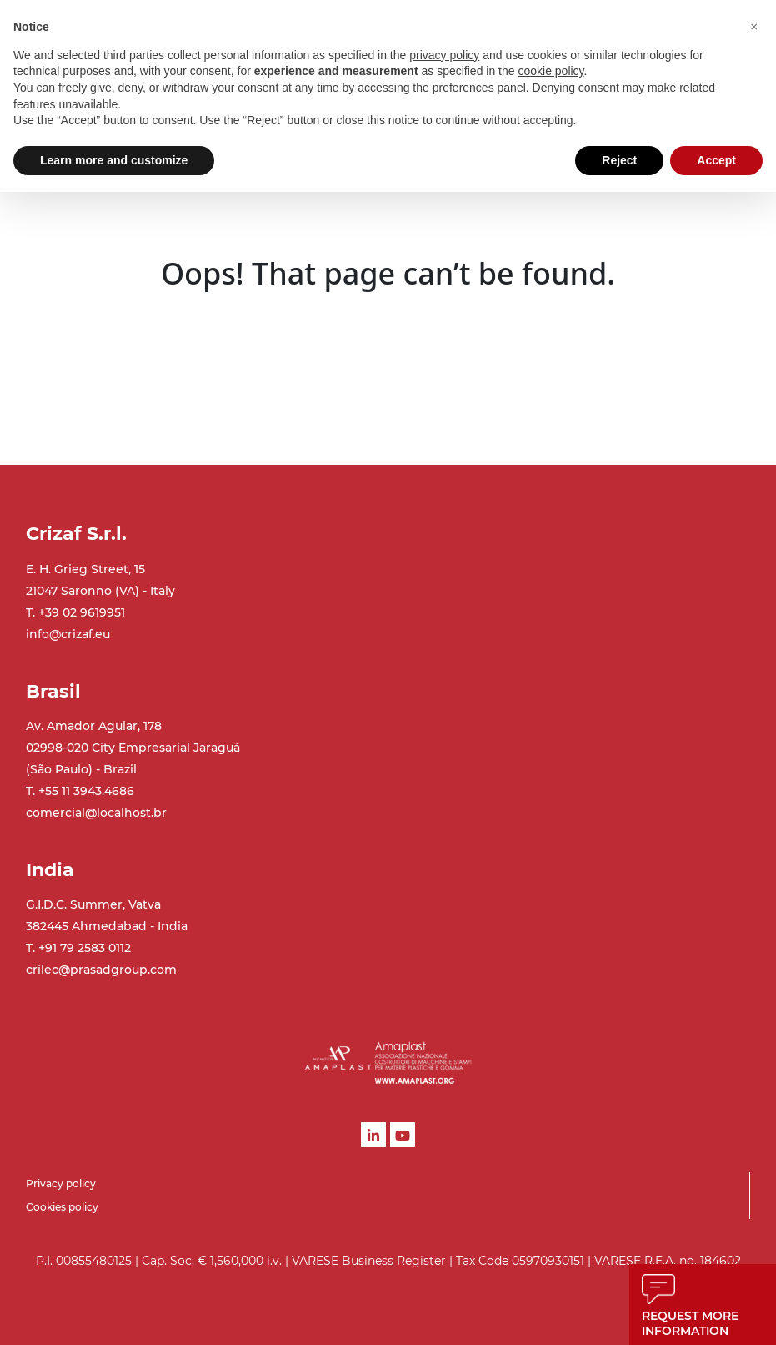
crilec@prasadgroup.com (101, 969)
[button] (754, 26)
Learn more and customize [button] (114, 160)
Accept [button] (716, 160)
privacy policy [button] (444, 55)
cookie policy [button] (550, 71)
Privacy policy (61, 1183)
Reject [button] (619, 160)
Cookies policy (62, 1207)
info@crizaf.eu (68, 634)
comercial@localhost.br (96, 812)
